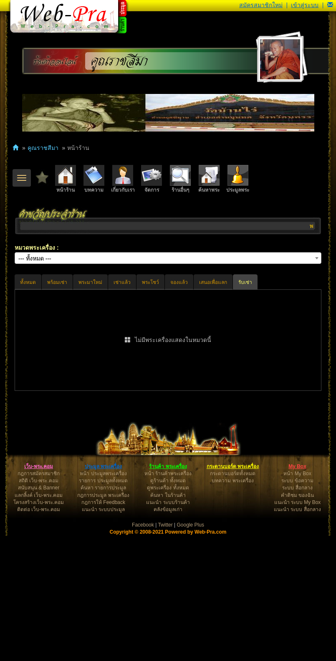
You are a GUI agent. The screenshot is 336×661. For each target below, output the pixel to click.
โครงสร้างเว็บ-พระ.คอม (38, 628)
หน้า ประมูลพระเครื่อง (103, 599)
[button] (330, 5)
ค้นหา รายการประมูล (103, 613)
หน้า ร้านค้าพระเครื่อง (168, 599)
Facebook (143, 650)
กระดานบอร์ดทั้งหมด (232, 599)
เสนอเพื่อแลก (213, 282)
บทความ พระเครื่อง (232, 606)
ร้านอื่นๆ (180, 179)
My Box (297, 592)
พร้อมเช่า (57, 282)
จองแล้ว (179, 282)
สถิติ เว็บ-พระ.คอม (38, 606)
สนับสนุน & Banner (38, 613)
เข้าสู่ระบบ (304, 5)
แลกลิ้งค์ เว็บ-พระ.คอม (39, 620)
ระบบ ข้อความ (297, 606)
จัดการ (151, 179)
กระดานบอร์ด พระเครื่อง (233, 592)
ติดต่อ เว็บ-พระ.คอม (39, 635)
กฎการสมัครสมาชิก (39, 599)
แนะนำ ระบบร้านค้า (167, 628)
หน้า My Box (297, 599)
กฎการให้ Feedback (103, 628)
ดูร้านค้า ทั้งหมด (168, 606)
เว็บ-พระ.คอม (38, 592)
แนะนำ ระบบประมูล (103, 635)
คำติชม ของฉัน (297, 620)
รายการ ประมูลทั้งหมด (103, 606)
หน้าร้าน (65, 179)
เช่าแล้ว (122, 282)
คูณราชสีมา (119, 61)
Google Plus (190, 650)
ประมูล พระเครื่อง (103, 592)
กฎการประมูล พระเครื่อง (103, 620)
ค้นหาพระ (209, 179)
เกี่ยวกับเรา (123, 179)
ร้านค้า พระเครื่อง (168, 592)
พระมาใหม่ (90, 282)
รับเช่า (245, 282)
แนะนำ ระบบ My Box (297, 628)
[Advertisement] (168, 457)
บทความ (93, 179)
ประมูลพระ (237, 179)
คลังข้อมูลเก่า (168, 635)
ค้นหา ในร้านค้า (167, 620)
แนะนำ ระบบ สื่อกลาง (297, 635)
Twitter (165, 650)
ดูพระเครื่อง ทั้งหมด (168, 613)
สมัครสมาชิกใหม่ (261, 5)
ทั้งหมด (28, 282)
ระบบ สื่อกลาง (297, 613)
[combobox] (168, 258)
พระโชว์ (150, 282)
